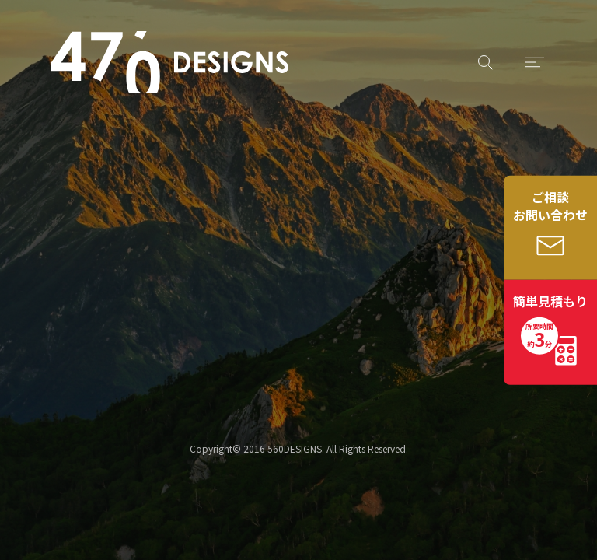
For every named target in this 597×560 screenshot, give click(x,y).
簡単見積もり (550, 323)
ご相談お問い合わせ (550, 205)
